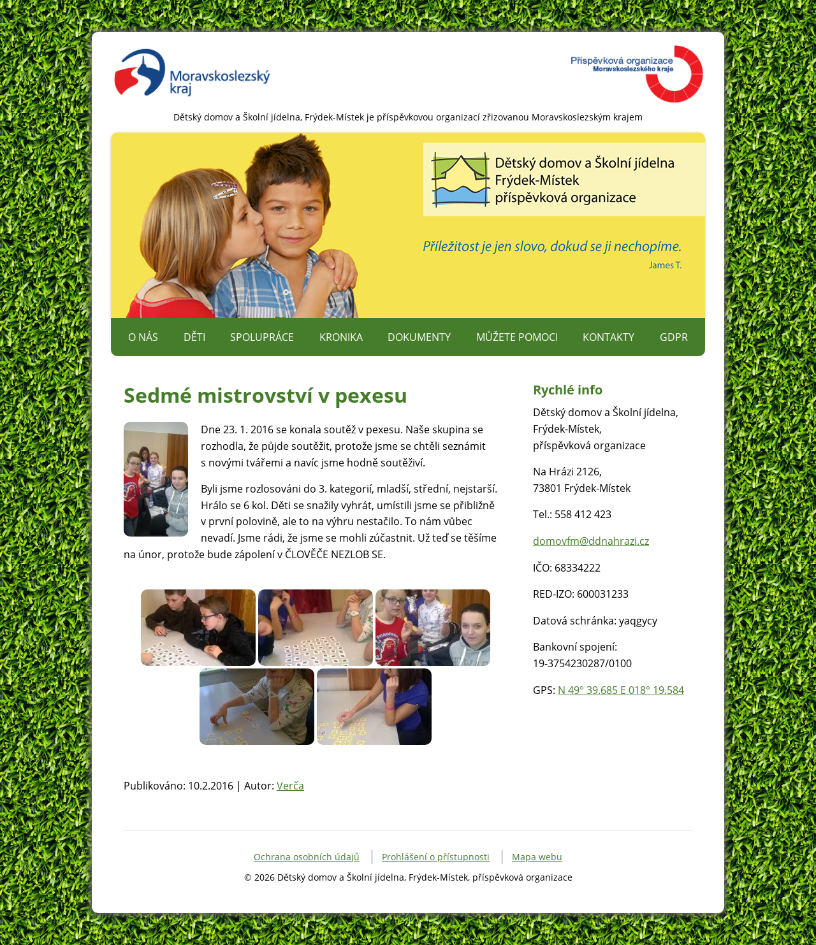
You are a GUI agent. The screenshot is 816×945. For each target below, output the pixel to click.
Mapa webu (537, 857)
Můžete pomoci (517, 337)
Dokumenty (419, 337)
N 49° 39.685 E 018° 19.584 (621, 690)
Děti (194, 337)
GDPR (674, 337)
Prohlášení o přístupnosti (436, 857)
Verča (290, 786)
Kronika (341, 337)
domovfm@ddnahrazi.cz (591, 541)
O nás (143, 337)
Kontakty (608, 337)
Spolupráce (262, 337)
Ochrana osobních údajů (307, 857)
